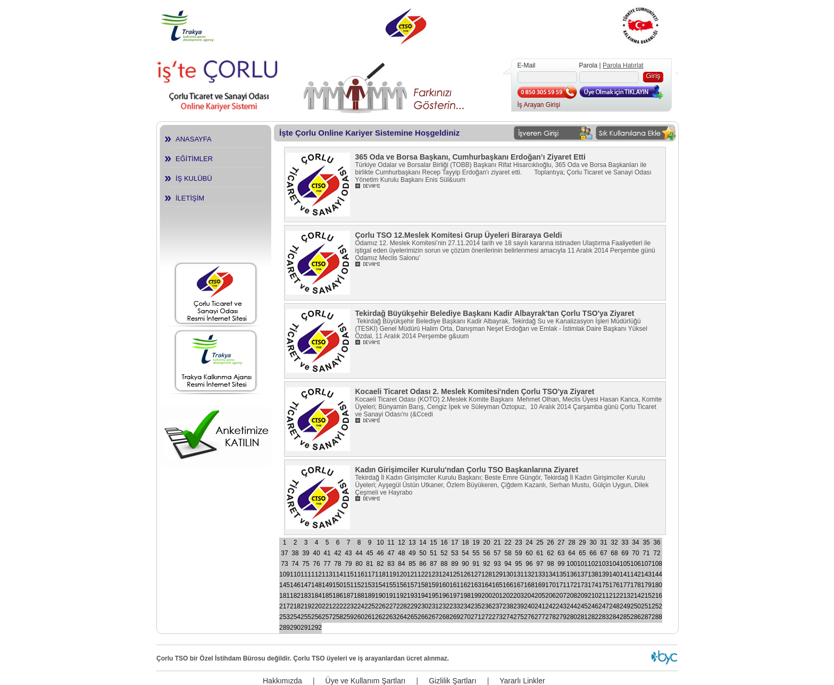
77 (326, 563)
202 (508, 595)
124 (444, 574)
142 (635, 574)
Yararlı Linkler (522, 680)
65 (582, 553)
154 (380, 585)
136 (571, 574)
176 (614, 585)
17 (454, 542)
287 (646, 617)
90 (465, 563)
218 (295, 606)
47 (390, 553)
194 (423, 595)
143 (646, 574)
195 (433, 595)
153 (369, 585)
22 (507, 542)
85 (411, 563)
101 (582, 563)
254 (295, 617)
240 (529, 606)
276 (529, 617)
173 (582, 585)
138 (593, 574)
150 (337, 585)
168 (529, 585)
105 (625, 563)
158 (423, 585)
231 (433, 606)
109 (284, 574)
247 (603, 606)
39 (305, 553)
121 (412, 574)
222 (337, 606)
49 (411, 553)
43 (348, 553)
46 (380, 553)
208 (571, 595)
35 (646, 542)
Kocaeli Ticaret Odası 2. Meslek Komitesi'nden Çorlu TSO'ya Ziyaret (475, 391)
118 (380, 574)
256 (316, 617)
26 (550, 542)
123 (433, 574)
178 (635, 585)
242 (550, 606)
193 (412, 595)
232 (444, 606)
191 (391, 595)
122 (423, 574)
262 (380, 617)
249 (625, 606)
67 (603, 553)
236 (486, 606)
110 (295, 574)
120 (401, 574)
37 (284, 553)
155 (391, 585)
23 (518, 542)
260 (359, 617)
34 (635, 542)
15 (433, 542)
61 (539, 553)
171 (561, 585)
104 (614, 563)
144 (657, 574)
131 (518, 574)
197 (454, 595)
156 (401, 585)
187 (348, 595)
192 (401, 595)
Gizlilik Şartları (452, 680)
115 (348, 574)
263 (391, 617)
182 (295, 595)
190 (380, 595)
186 (337, 595)
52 (443, 553)
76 (316, 563)
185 (327, 595)
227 (391, 606)
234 (465, 606)
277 (540, 617)
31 (603, 542)
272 (486, 617)
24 (529, 542)
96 (529, 563)
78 (337, 563)
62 (550, 553)
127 (476, 574)
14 (422, 542)
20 (486, 542)
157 (412, 585)
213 (625, 595)
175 (603, 585)
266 (423, 617)
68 (614, 553)
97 (539, 563)
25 (539, 542)
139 (603, 574)
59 (518, 553)
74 (294, 563)
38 (294, 553)
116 (359, 574)
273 (497, 617)
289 (284, 627)
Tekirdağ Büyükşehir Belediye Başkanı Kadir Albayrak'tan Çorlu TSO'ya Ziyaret (495, 313)
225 (369, 606)
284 (614, 617)
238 (508, 606)
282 (593, 617)
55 (475, 553)
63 (560, 553)
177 (625, 585)
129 (497, 574)
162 (465, 585)
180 (657, 585)
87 (433, 563)
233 (454, 606)
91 (475, 563)
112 (316, 574)
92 (486, 563)
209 (582, 595)
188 (359, 595)
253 (284, 617)
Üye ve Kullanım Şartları (366, 680)
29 (582, 542)
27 (560, 542)
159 (433, 585)
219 (306, 606)
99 (560, 563)
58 (507, 553)
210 (593, 595)
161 (454, 585)
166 (508, 585)
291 (306, 627)
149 (327, 585)
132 (529, 574)
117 (369, 574)
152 (359, 585)
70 (635, 553)
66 (592, 553)
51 (433, 553)
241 (540, 606)
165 (497, 585)
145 (284, 585)
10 (380, 542)
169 (540, 585)
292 (316, 627)
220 (316, 606)
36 (656, 542)
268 (444, 617)
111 (306, 574)
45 (369, 553)
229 (412, 606)
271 (476, 617)
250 (635, 606)
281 (582, 617)
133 (540, 574)
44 (358, 553)
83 (390, 563)
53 (454, 553)
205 (540, 595)
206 (550, 595)
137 (582, 574)
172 (571, 585)
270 (465, 617)
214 (635, 595)
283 (603, 617)
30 (592, 542)
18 (465, 542)
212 (614, 595)
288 (657, 617)
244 (571, 606)
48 (401, 553)
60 (529, 553)
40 (316, 553)
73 (284, 563)
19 (475, 542)
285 (625, 617)
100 (571, 563)
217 (284, 606)
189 (369, 595)
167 (518, 585)
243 (561, 606)
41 (326, 553)
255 (306, 617)
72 (656, 553)
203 (518, 595)
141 (625, 574)
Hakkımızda (282, 680)
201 (497, 595)
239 (518, 606)
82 (380, 563)
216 (657, 595)
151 (348, 585)
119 (391, 574)
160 (444, 585)
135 (561, 574)
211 (603, 595)
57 (497, 553)
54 (465, 553)
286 (635, 617)
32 (614, 542)
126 (465, 574)
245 (582, 606)
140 (614, 574)
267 (433, 617)
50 (422, 553)
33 (624, 542)
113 (327, 574)
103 (603, 563)
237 (497, 606)
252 (657, 606)
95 (518, 563)
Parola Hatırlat (623, 65)
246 (593, 606)
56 (486, 553)
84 (401, 563)
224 (359, 606)
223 (348, 606)
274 (508, 617)
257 (327, 617)
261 (369, 617)
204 (529, 595)
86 (422, 563)
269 (454, 617)
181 (284, 595)
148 (316, 585)
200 (486, 595)
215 (646, 595)
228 (401, 606)
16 (443, 542)
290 (295, 627)
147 (306, 585)
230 (423, 606)
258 (337, 617)
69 (624, 553)
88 (443, 563)
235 (476, 606)
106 (635, 563)
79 (348, 563)
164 (486, 585)
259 (348, 617)
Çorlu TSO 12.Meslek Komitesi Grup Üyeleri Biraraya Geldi (458, 235)
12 (401, 542)
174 (593, 585)
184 (316, 595)
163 (476, 585)
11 (390, 542)
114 (337, 574)
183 (306, 595)
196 (444, 595)
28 (571, 542)
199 (476, 595)
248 (614, 606)
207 (561, 595)
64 (571, 553)
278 (550, 617)
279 (561, 617)
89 (454, 563)
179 (646, 585)
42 (337, 553)
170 (550, 585)
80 (358, 563)
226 (380, 606)
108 (657, 563)
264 (401, 617)
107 (646, 563)
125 (454, 574)
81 (369, 563)
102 (593, 563)
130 (508, 574)
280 (571, 617)
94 (507, 563)
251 (646, 606)
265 (412, 617)
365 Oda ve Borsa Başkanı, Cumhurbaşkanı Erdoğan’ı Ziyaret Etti (470, 157)
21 (497, 542)
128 (486, 574)
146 (295, 585)
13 (411, 542)
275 (518, 617)
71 (646, 553)
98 (550, 563)
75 (305, 563)
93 (497, 563)
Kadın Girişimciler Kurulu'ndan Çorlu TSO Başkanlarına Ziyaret (467, 469)
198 (465, 595)
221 (327, 606)
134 (550, 574)
